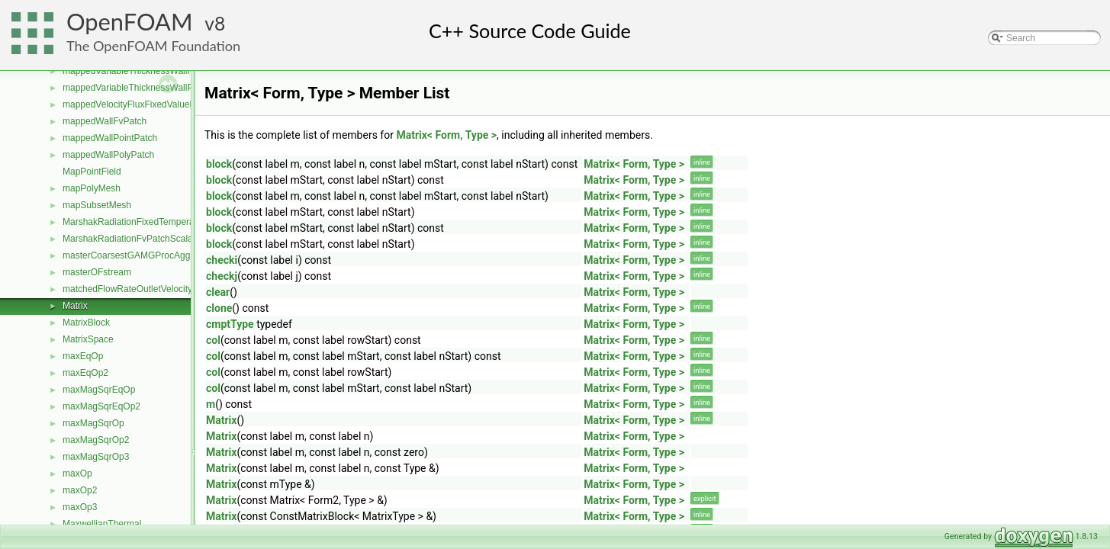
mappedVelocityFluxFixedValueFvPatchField (153, 104)
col (213, 340)
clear (218, 292)
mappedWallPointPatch (110, 138)
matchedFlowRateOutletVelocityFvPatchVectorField (167, 289)
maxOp (77, 473)
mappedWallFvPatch (104, 121)
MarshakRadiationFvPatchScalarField (139, 238)
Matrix (75, 305)
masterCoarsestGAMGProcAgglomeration (148, 255)
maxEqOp (83, 356)
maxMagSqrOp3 (96, 456)
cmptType (230, 324)
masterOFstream (97, 272)
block (219, 164)
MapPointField (92, 171)
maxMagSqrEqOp (99, 389)
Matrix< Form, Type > (446, 135)
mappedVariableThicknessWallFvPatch (141, 71)
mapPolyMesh (92, 188)
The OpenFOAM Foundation (153, 45)
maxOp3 (80, 507)
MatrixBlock (86, 322)
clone (219, 308)
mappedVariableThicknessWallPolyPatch (145, 87)
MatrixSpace (88, 339)
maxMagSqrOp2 (96, 440)
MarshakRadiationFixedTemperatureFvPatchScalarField (176, 222)
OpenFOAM (129, 22)
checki (221, 260)
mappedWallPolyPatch (108, 154)
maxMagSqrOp (93, 423)
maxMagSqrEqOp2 (101, 406)
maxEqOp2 (85, 373)
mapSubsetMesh (97, 205)
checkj (221, 276)
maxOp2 (80, 490)
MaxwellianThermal (102, 523)
